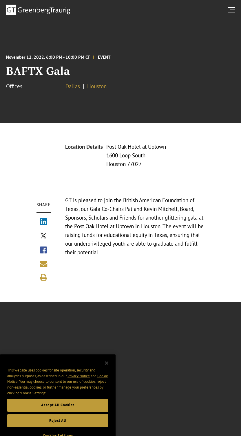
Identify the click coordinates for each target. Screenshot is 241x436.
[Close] (106, 367)
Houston (97, 86)
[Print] (43, 277)
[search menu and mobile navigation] (232, 9)
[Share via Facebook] (43, 250)
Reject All (58, 425)
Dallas (72, 86)
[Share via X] (43, 236)
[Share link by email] (43, 264)
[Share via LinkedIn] (43, 222)
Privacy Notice (78, 380)
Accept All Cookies (57, 409)
